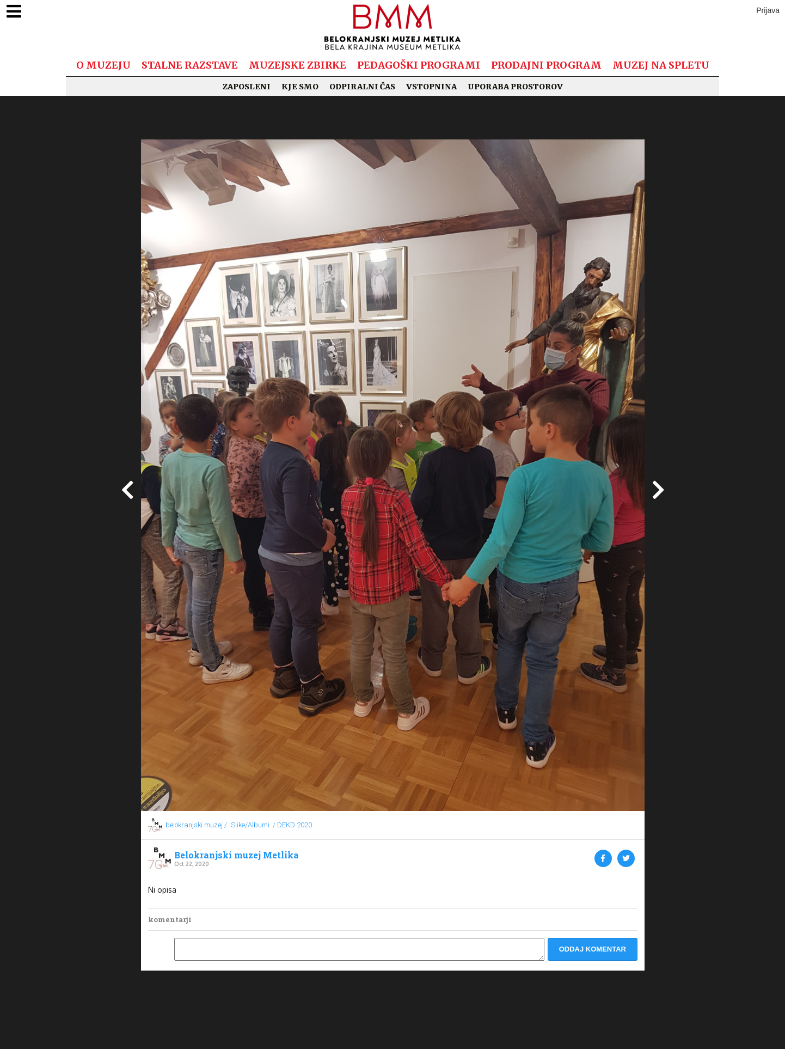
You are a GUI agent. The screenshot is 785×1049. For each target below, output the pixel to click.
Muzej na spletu (660, 65)
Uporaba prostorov (515, 87)
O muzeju (103, 65)
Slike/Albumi (250, 825)
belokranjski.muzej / (196, 825)
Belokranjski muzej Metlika (236, 855)
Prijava (768, 10)
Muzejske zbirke (297, 65)
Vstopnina (431, 87)
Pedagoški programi (418, 65)
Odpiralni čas (362, 87)
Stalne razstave (190, 65)
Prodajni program (546, 65)
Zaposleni (247, 87)
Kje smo (299, 87)
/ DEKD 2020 (292, 825)
